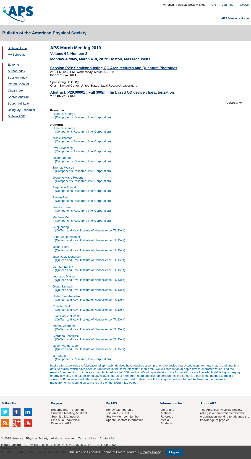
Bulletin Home (17, 48)
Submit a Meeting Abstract (69, 413)
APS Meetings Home (235, 18)
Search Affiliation (19, 103)
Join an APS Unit (117, 413)
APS (214, 4)
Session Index (17, 77)
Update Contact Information (124, 420)
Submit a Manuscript (65, 416)
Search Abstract (18, 97)
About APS (208, 403)
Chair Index (16, 90)
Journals (227, 4)
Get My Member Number (123, 416)
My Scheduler (17, 54)
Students (167, 423)
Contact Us (107, 438)
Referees (167, 416)
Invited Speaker (18, 84)
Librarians (167, 409)
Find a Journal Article (65, 420)
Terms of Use (87, 438)
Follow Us (8, 403)
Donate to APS (61, 423)
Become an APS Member (68, 409)
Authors (166, 413)
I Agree (174, 452)
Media (165, 420)
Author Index (16, 71)
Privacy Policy (150, 452)
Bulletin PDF (16, 116)
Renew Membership (119, 409)
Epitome (13, 64)
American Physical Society (30, 438)
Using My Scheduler (21, 110)
